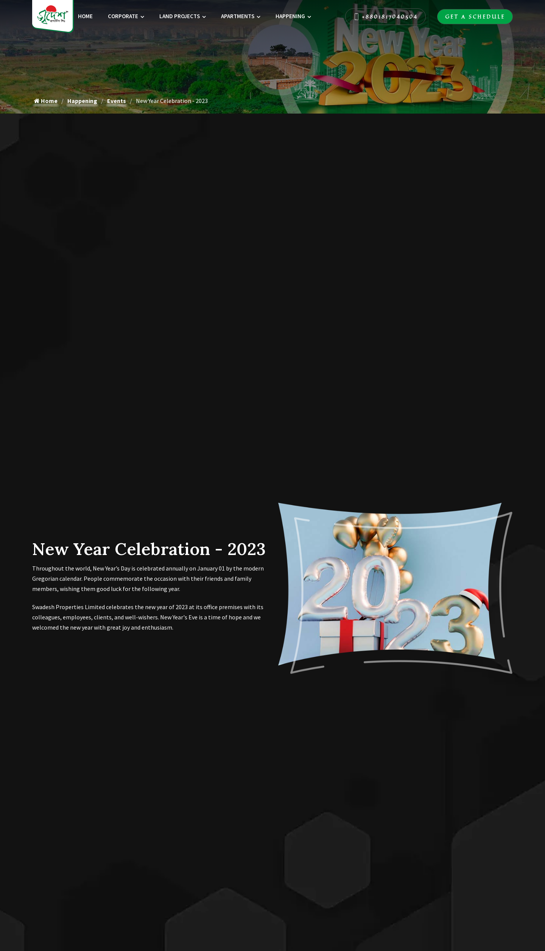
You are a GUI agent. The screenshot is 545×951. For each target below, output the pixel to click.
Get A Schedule (475, 16)
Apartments (237, 16)
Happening (290, 16)
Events (116, 100)
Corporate (123, 16)
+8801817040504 (385, 16)
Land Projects (179, 16)
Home (85, 16)
